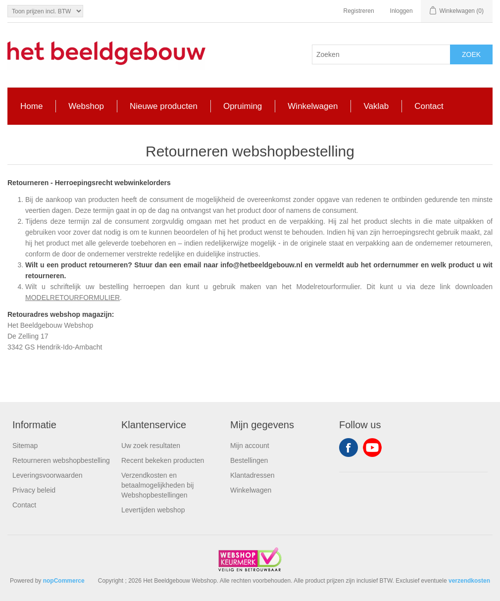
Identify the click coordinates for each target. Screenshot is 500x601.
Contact (24, 505)
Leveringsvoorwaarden (47, 475)
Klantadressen (252, 475)
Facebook (348, 447)
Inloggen (401, 10)
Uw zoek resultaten (150, 446)
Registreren (359, 10)
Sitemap (25, 446)
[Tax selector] (45, 11)
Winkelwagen (250, 490)
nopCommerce (64, 580)
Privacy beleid (33, 490)
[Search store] (381, 54)
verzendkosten (469, 580)
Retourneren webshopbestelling (61, 460)
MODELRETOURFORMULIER (72, 297)
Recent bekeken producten (162, 460)
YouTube (372, 447)
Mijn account (249, 446)
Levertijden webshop (153, 510)
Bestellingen (249, 460)
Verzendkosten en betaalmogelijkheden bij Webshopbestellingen (157, 485)
